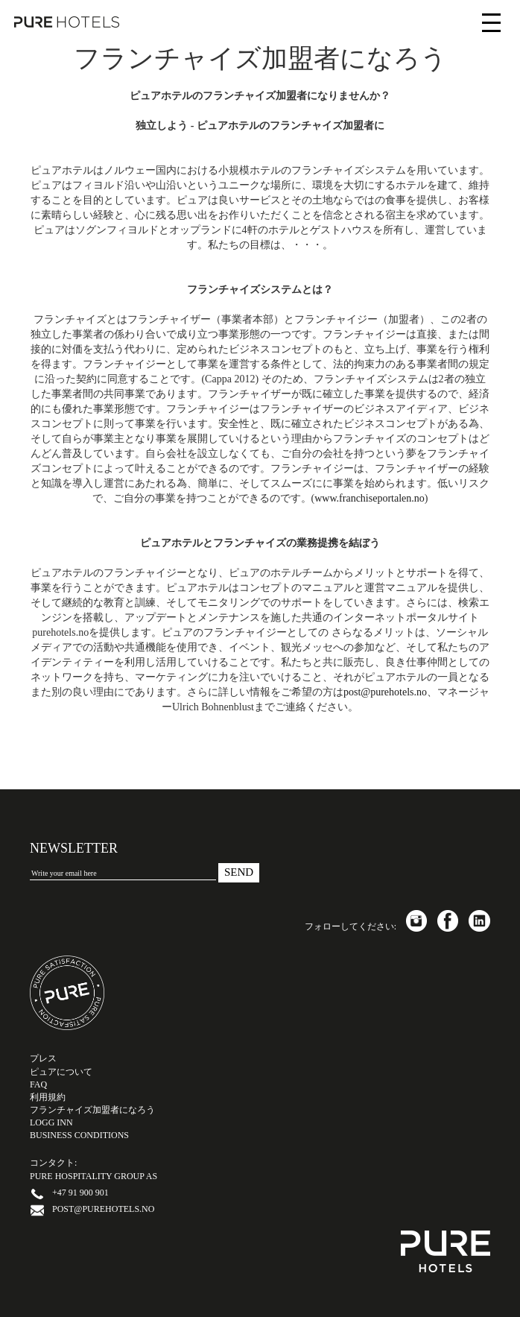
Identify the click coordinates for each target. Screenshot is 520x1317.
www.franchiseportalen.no (369, 498)
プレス (43, 1058)
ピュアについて (61, 1072)
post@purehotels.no (385, 692)
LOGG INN (51, 1122)
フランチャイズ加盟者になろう (92, 1110)
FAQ (38, 1084)
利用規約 (48, 1097)
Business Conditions (79, 1135)
